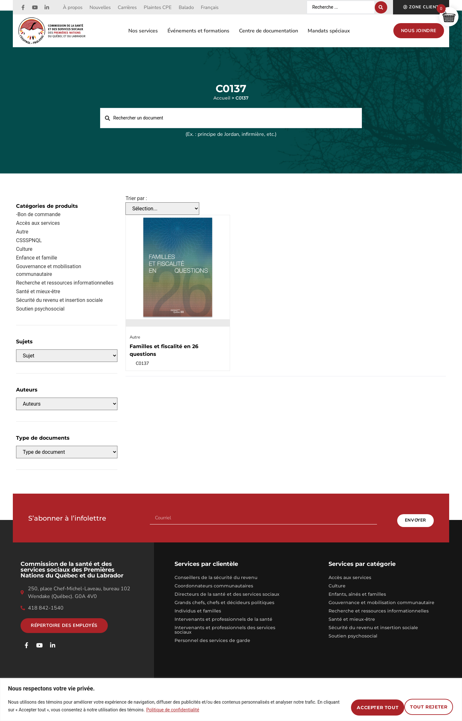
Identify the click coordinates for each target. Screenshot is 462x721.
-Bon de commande (38, 214)
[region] (231, 700)
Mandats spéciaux (329, 30)
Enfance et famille (36, 258)
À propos (72, 7)
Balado (186, 7)
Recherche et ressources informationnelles (65, 283)
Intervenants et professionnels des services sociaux (225, 625)
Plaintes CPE (158, 7)
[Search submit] (381, 7)
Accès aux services (38, 223)
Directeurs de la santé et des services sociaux (227, 589)
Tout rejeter (358, 706)
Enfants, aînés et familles (357, 589)
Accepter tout (422, 706)
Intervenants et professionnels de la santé (223, 614)
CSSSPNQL (29, 240)
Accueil (221, 98)
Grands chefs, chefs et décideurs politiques (224, 597)
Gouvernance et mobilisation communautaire (48, 270)
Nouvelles (100, 7)
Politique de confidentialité (189, 709)
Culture (24, 249)
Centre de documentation (268, 30)
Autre (22, 232)
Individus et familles (198, 606)
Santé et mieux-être (38, 291)
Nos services (143, 30)
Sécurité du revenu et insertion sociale (59, 300)
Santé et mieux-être (352, 614)
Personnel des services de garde (212, 635)
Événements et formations (198, 30)
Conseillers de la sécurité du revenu (216, 572)
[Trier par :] (162, 208)
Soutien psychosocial (40, 309)
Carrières (127, 7)
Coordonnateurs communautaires (214, 581)
